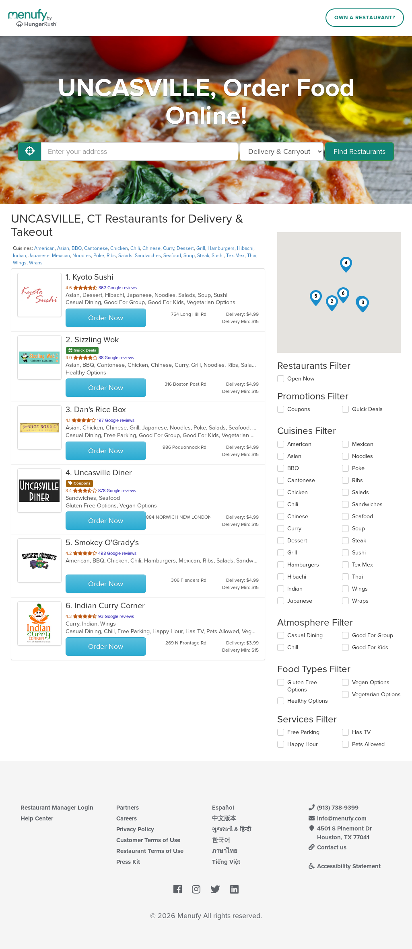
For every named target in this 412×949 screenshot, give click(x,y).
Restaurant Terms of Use (149, 851)
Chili (135, 248)
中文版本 (224, 818)
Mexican (61, 255)
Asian (63, 248)
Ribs (111, 255)
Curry (168, 248)
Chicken (119, 248)
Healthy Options (307, 700)
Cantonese (96, 248)
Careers (126, 818)
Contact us (327, 847)
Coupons (298, 409)
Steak (203, 255)
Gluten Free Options (302, 686)
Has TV (361, 732)
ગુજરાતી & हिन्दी (231, 829)
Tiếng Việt (226, 861)
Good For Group (372, 635)
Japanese (39, 255)
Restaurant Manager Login (57, 807)
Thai (251, 255)
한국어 (221, 840)
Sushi (218, 255)
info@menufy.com (337, 818)
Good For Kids (370, 647)
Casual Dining (305, 635)
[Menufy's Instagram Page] (196, 889)
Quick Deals (367, 409)
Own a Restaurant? (365, 17)
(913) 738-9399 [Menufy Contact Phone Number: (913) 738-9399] (333, 807)
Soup (189, 255)
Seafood (172, 255)
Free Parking (303, 732)
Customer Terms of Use (148, 840)
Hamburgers (221, 248)
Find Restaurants (359, 151)
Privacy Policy (135, 829)
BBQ (77, 248)
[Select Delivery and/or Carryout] (281, 151)
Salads (125, 255)
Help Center (37, 818)
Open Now (301, 378)
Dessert (185, 248)
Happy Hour (302, 744)
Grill (200, 248)
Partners (127, 807)
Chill (292, 647)
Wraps (36, 263)
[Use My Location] (29, 151)
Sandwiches (148, 255)
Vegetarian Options (376, 694)
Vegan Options (370, 682)
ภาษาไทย (224, 851)
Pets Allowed (368, 744)
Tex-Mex (235, 255)
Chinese (151, 248)
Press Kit (128, 861)
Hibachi (245, 248)
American (44, 248)
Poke (98, 255)
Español (223, 807)
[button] (332, 303)
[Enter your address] (139, 151)
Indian (19, 255)
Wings (20, 263)
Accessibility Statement (344, 866)
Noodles (81, 255)
